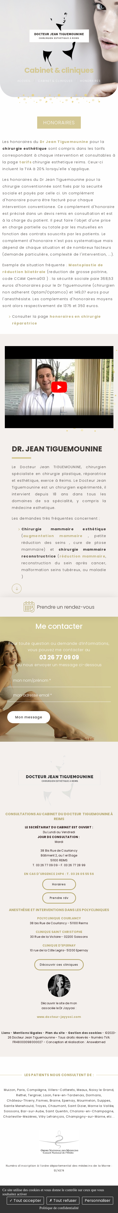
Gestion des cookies (85, 1033)
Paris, (21, 1090)
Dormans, (94, 1095)
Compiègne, (37, 1090)
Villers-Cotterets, (62, 1090)
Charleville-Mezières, (20, 1116)
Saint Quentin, (57, 1111)
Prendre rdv (59, 898)
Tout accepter (25, 1200)
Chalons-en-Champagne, (92, 1111)
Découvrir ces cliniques (59, 965)
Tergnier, (35, 1095)
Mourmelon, (86, 1100)
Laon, (47, 1095)
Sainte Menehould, (19, 1106)
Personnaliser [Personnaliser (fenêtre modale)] (98, 1200)
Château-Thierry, (21, 1100)
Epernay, (69, 1100)
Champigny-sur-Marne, (86, 1116)
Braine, (55, 1100)
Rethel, (21, 1095)
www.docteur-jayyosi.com (59, 1017)
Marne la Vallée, (101, 1106)
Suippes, (104, 1100)
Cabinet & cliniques (55, 81)
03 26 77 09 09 (59, 657)
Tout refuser (63, 1200)
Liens (5, 1033)
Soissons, (12, 1111)
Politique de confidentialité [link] (58, 1208)
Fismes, (42, 1100)
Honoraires (90, 81)
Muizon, (10, 1090)
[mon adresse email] (59, 695)
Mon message (28, 717)
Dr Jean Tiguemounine (64, 141)
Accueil (24, 81)
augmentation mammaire (53, 535)
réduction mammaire (82, 556)
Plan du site (55, 1033)
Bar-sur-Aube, (32, 1111)
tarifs (26, 162)
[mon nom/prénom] (59, 680)
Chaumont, (57, 1106)
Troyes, (41, 1106)
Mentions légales (27, 1033)
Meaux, (82, 1090)
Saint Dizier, (77, 1106)
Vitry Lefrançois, (52, 1116)
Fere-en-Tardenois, (69, 1095)
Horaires (59, 884)
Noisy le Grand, (101, 1090)
